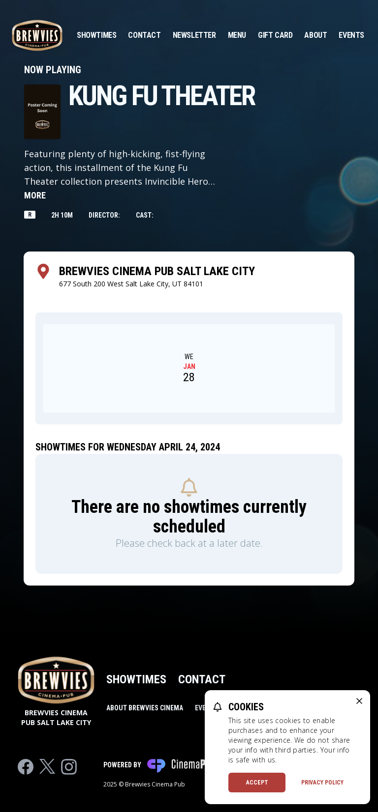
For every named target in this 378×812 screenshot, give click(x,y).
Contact (144, 35)
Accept (257, 782)
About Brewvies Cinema (144, 708)
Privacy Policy (322, 782)
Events (351, 35)
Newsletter (194, 35)
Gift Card (275, 35)
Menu (237, 35)
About (315, 35)
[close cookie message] (359, 701)
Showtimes (96, 35)
